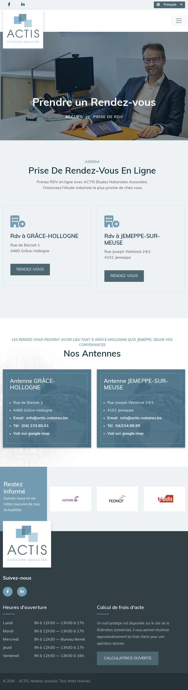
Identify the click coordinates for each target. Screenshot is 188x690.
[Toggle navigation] (179, 21)
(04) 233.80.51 (35, 426)
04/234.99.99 (127, 426)
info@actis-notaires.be (47, 418)
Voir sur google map (31, 434)
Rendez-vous (30, 269)
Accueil (74, 117)
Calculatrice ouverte (127, 658)
